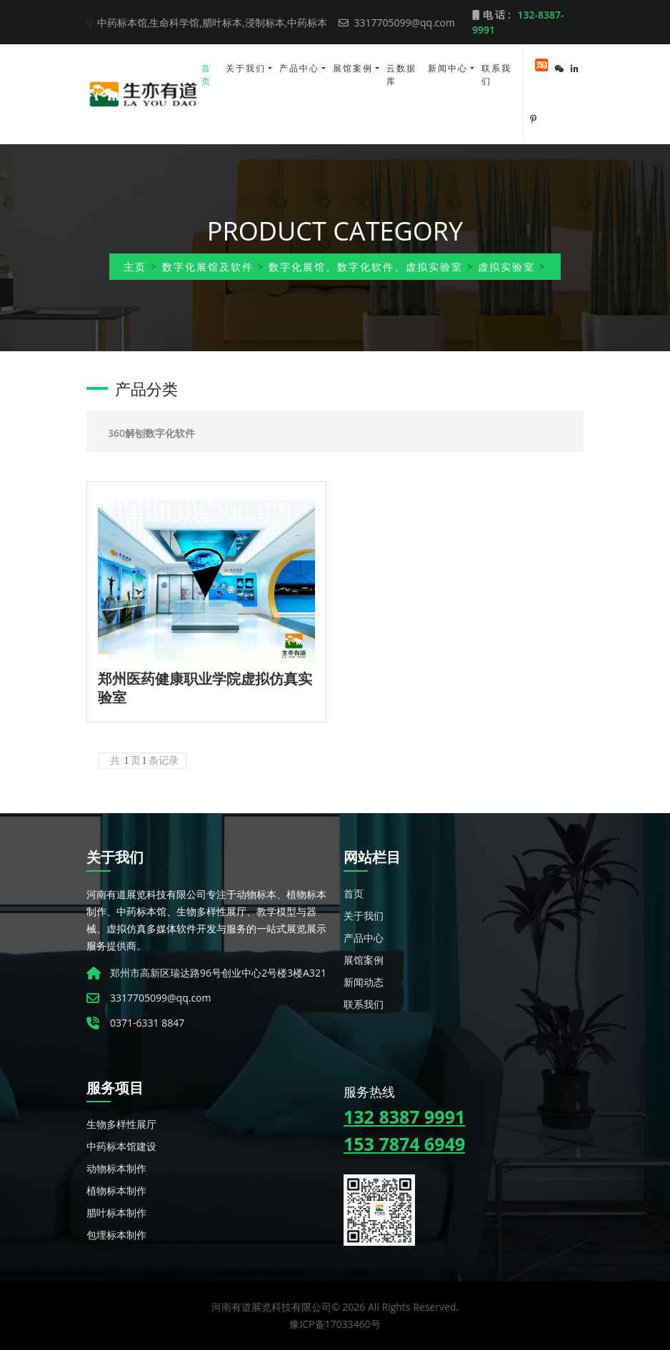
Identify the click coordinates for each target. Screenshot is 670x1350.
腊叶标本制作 (116, 1212)
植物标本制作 (116, 1190)
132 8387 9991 (404, 1116)
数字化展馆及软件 (208, 266)
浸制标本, (266, 22)
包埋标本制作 (116, 1234)
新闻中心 (448, 68)
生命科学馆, (175, 22)
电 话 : (518, 22)
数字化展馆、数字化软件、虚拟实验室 (366, 266)
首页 (206, 74)
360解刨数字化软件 (151, 433)
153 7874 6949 (404, 1144)
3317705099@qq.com (397, 22)
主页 (135, 266)
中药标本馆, (123, 22)
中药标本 (307, 22)
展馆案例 (353, 68)
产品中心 (299, 68)
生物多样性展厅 (121, 1124)
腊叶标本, (223, 22)
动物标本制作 (116, 1168)
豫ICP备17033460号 (334, 1324)
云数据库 (401, 74)
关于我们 (246, 68)
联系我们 (496, 74)
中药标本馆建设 (121, 1146)
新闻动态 (364, 982)
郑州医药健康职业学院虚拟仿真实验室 (205, 688)
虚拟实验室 (506, 266)
